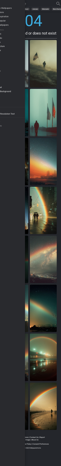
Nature (16, 9)
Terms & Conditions (20, 437)
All (9, 9)
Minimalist (45, 9)
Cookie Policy (26, 444)
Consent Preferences (41, 444)
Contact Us (34, 437)
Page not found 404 (14, 4)
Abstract (25, 9)
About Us (34, 440)
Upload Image (25, 440)
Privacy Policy (14, 444)
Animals (35, 9)
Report (42, 437)
